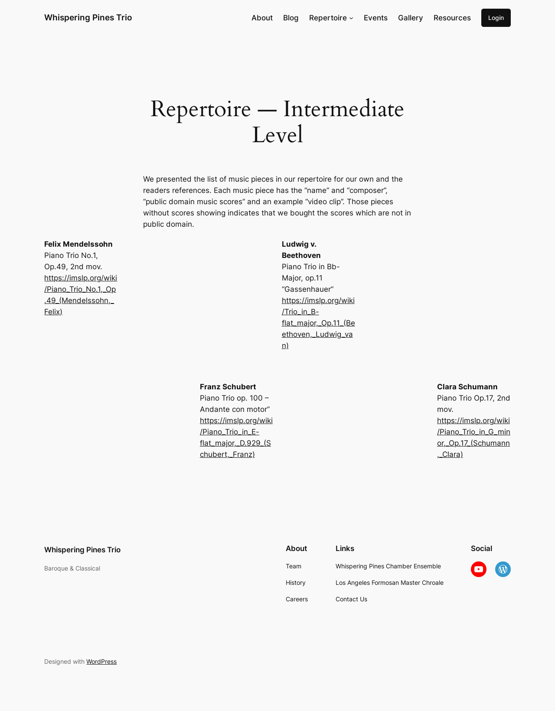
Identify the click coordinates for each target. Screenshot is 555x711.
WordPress (101, 661)
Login (496, 17)
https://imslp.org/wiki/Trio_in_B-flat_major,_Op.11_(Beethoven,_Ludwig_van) (318, 323)
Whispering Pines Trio (88, 17)
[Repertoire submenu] (351, 18)
